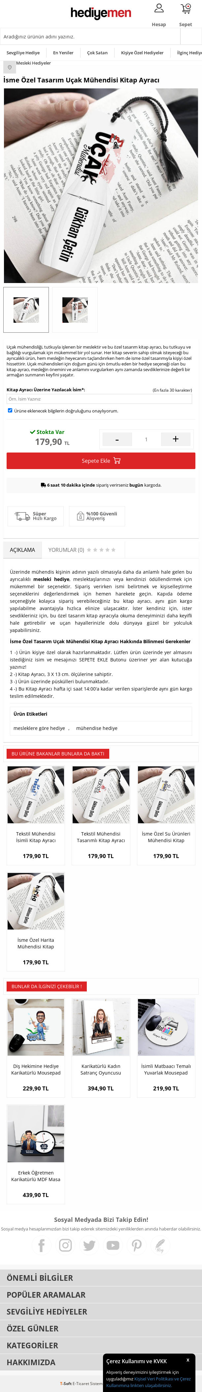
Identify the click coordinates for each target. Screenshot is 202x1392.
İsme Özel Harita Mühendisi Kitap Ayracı (35, 943)
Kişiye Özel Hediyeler (142, 53)
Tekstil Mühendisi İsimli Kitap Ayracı (36, 837)
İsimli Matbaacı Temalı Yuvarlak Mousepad (166, 1069)
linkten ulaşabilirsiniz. (150, 1385)
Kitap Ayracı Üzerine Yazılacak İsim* (45, 390)
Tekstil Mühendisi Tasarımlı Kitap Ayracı (101, 837)
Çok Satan (97, 53)
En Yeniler (63, 53)
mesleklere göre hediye (39, 728)
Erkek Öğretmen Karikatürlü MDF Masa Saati (35, 1176)
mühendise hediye (97, 728)
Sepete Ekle (101, 460)
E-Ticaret (81, 1383)
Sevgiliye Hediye (23, 53)
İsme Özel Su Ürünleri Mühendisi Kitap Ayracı (166, 837)
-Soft (66, 1383)
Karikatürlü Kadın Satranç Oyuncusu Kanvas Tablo (101, 1069)
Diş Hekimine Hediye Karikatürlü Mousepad (36, 1069)
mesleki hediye (51, 579)
